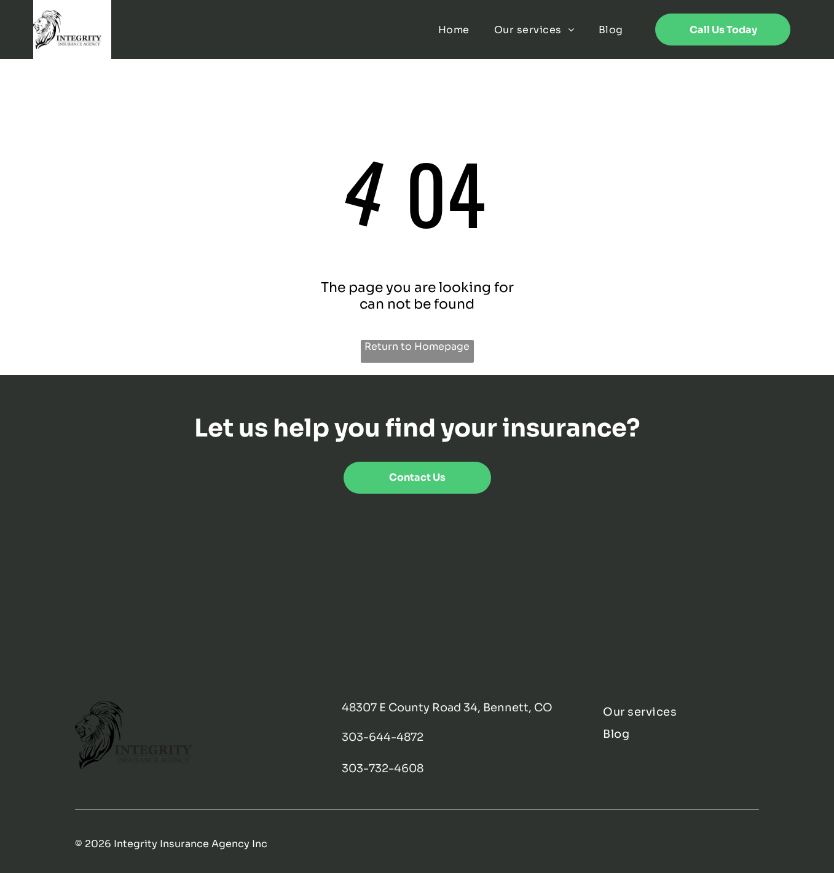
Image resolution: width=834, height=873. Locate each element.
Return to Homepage (417, 346)
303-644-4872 (382, 737)
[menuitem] (454, 29)
